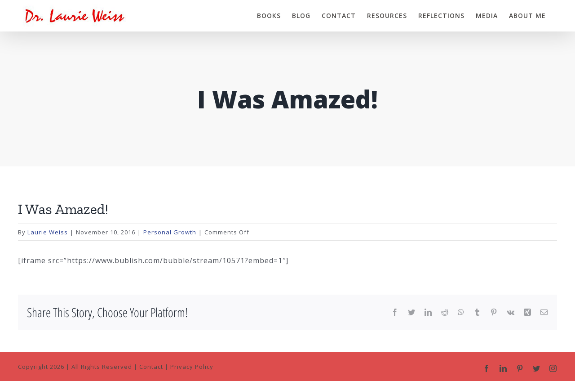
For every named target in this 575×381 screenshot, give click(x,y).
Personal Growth (169, 232)
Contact (151, 367)
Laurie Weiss (47, 232)
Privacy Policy (191, 367)
